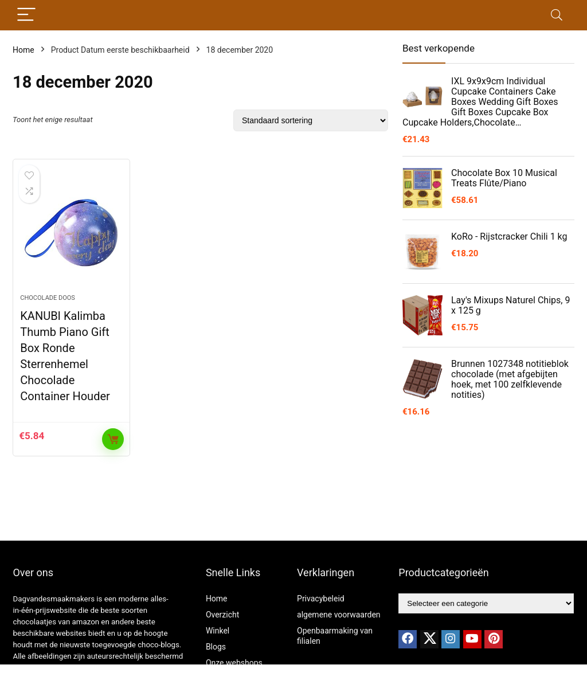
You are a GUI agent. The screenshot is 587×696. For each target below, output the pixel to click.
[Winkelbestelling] (310, 120)
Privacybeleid (321, 598)
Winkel (217, 630)
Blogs (216, 646)
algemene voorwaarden (339, 614)
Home (23, 49)
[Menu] (26, 15)
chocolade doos (47, 298)
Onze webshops (234, 662)
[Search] (556, 15)
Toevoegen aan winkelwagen (113, 439)
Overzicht (222, 614)
